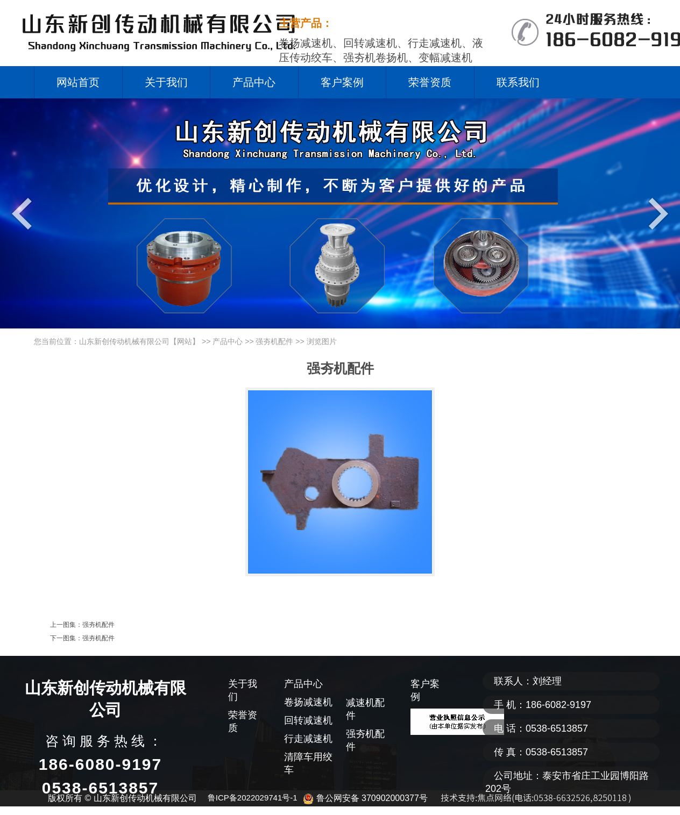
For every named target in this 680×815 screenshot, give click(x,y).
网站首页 (78, 82)
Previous (24, 213)
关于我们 (166, 82)
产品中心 (253, 82)
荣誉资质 (429, 82)
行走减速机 (308, 738)
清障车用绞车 (308, 763)
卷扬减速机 (308, 702)
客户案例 (342, 82)
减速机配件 (365, 709)
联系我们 (518, 82)
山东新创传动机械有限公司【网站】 (139, 341)
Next (655, 213)
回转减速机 (308, 720)
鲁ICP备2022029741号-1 (253, 797)
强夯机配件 (274, 341)
